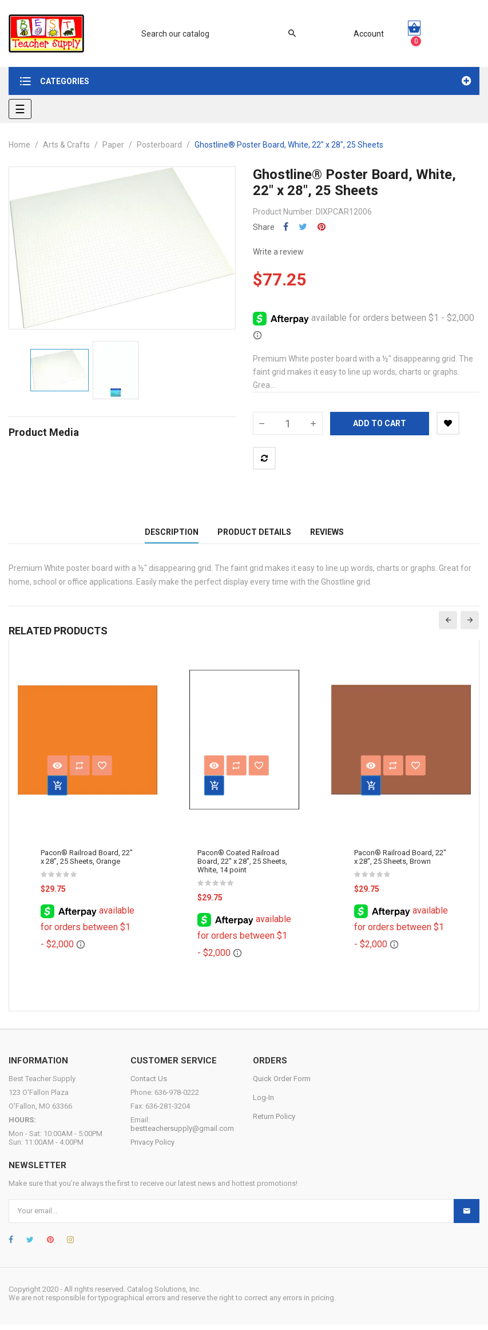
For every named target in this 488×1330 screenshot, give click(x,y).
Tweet (303, 227)
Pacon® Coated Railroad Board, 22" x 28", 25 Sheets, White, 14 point (242, 867)
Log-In (263, 1103)
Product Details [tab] (254, 535)
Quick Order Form (282, 1084)
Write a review (278, 251)
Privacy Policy (152, 1148)
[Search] (212, 33)
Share (285, 227)
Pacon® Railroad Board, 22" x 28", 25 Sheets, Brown (400, 863)
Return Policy (274, 1122)
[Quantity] (288, 423)
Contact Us (148, 1084)
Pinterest (322, 227)
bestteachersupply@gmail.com (182, 1134)
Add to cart (379, 423)
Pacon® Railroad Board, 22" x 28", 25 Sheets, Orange (87, 863)
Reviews (327, 535)
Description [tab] (172, 535)
